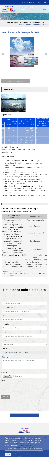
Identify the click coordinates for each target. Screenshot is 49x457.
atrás (24, 415)
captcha (4, 380)
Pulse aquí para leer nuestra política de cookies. (23, 449)
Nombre (5, 299)
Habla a (4, 332)
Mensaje (5, 357)
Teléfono (4, 316)
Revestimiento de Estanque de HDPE (34, 22)
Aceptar (8, 454)
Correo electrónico (9, 308)
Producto (14, 22)
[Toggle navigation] (45, 9)
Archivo (4, 372)
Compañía (5, 324)
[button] (3, 54)
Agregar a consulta (16, 81)
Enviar (5, 396)
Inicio (7, 22)
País (3, 340)
